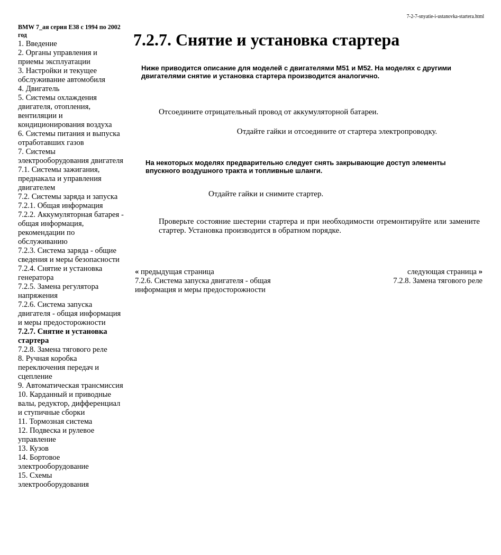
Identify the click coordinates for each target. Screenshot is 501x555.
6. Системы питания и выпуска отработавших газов (69, 138)
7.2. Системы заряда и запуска (67, 196)
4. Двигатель (38, 88)
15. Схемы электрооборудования (53, 479)
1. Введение (37, 43)
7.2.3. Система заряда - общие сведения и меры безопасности (69, 254)
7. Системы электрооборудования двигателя (70, 156)
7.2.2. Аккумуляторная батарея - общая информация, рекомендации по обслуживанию (71, 227)
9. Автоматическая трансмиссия (70, 385)
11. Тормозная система (55, 421)
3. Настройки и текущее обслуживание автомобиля (61, 75)
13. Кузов (33, 448)
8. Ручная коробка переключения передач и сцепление (58, 367)
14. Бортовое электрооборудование (53, 461)
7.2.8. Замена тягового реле (62, 349)
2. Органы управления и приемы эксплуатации (57, 57)
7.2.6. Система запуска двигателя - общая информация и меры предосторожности (69, 313)
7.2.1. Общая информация (60, 205)
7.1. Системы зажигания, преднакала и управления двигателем (60, 178)
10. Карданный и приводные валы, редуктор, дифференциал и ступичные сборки (69, 403)
